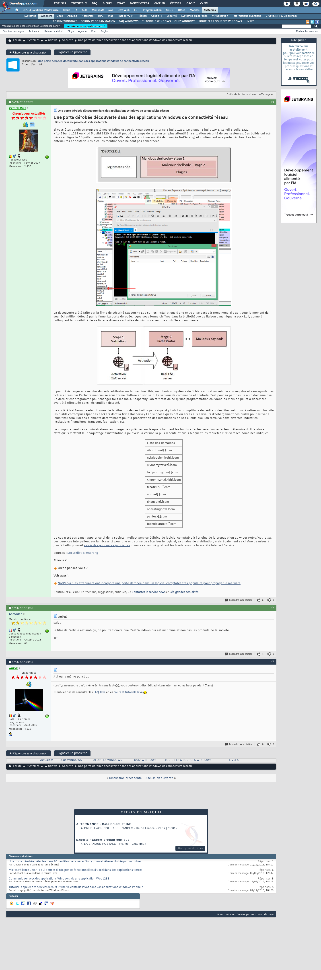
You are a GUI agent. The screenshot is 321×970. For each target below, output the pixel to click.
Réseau (142, 16)
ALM (84, 10)
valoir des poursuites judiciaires (107, 545)
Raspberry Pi (125, 16)
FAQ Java (99, 692)
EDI (136, 10)
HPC (100, 16)
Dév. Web (124, 10)
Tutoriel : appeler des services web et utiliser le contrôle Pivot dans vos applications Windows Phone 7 (76, 887)
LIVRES (249, 21)
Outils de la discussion (240, 94)
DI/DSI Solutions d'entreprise (41, 10)
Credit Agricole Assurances (108, 828)
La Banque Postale (100, 843)
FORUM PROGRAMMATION (98, 21)
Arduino (72, 16)
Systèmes (210, 10)
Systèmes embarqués (194, 16)
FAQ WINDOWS (128, 21)
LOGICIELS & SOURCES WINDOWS (220, 21)
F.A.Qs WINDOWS (70, 760)
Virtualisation (220, 16)
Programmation (152, 10)
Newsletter (139, 3)
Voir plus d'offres (190, 848)
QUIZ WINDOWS (184, 21)
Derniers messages (13, 31)
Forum (17, 40)
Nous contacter (226, 914)
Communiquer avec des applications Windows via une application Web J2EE (59, 879)
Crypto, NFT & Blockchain (281, 16)
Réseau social (52, 31)
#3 (272, 661)
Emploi (159, 3)
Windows (46, 16)
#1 (272, 101)
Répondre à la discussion (28, 52)
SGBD (169, 10)
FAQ (94, 3)
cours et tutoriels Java (128, 692)
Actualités (46, 760)
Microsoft (98, 10)
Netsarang (90, 553)
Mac (110, 16)
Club (204, 3)
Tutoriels (78, 3)
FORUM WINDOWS (65, 21)
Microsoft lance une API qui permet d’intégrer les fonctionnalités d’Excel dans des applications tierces (75, 870)
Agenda (82, 31)
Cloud (66, 10)
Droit (190, 3)
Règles (104, 31)
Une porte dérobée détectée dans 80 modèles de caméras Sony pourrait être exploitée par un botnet (75, 861)
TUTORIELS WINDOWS (156, 21)
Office (181, 10)
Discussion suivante (158, 778)
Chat (120, 3)
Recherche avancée (307, 31)
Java (110, 10)
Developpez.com (246, 914)
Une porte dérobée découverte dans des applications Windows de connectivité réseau (93, 61)
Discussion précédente (125, 778)
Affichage (265, 94)
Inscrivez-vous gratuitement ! (85, 26)
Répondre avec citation (239, 600)
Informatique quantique (247, 16)
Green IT (156, 16)
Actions (33, 31)
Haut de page (266, 914)
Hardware (88, 16)
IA (76, 10)
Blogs (107, 3)
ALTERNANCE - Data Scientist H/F (103, 824)
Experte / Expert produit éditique (103, 839)
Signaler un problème (72, 52)
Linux (59, 16)
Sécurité (172, 16)
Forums (59, 3)
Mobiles (195, 10)
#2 (272, 607)
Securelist (74, 553)
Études (175, 3)
